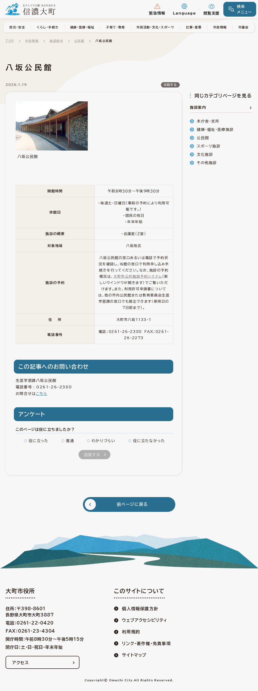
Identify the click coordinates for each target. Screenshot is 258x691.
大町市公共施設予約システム (137, 276)
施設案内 (56, 40)
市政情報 (220, 27)
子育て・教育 (115, 27)
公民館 (79, 40)
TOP (10, 40)
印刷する (170, 84)
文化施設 (205, 154)
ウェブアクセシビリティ (144, 620)
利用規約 (131, 632)
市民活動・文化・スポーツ (155, 27)
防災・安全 (17, 27)
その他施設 (207, 163)
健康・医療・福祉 (82, 27)
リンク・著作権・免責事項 (146, 643)
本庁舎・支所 (208, 121)
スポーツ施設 (209, 146)
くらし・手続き (47, 27)
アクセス (20, 663)
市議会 (243, 27)
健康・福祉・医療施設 (215, 129)
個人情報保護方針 (140, 609)
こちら (41, 393)
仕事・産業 (193, 27)
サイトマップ (134, 655)
